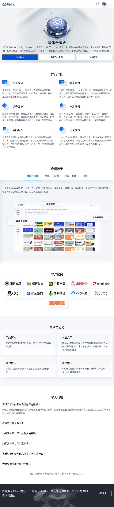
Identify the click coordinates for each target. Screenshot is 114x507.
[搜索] (98, 4)
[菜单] (110, 4)
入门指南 (21, 491)
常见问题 (49, 473)
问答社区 (66, 473)
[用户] (104, 4)
